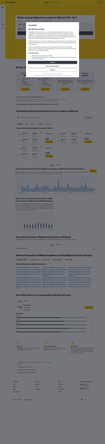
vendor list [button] (34, 44)
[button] (52, 62)
